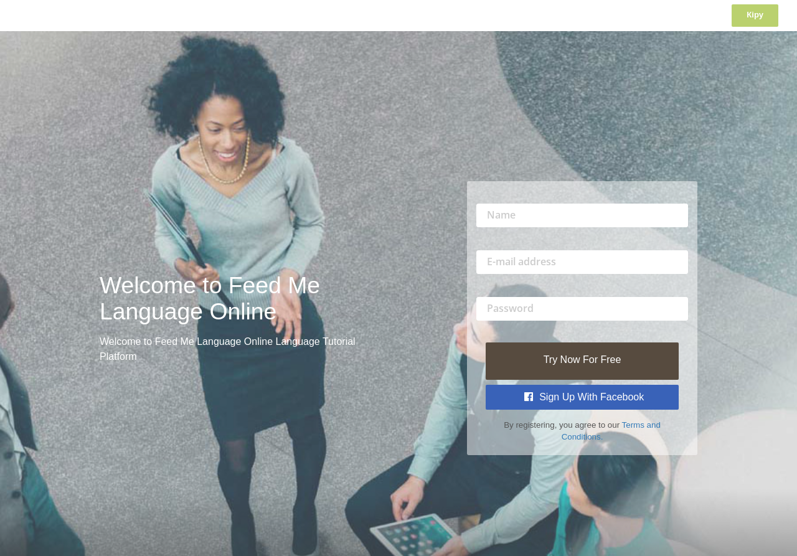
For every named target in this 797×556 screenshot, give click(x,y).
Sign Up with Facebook (584, 397)
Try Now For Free (582, 359)
